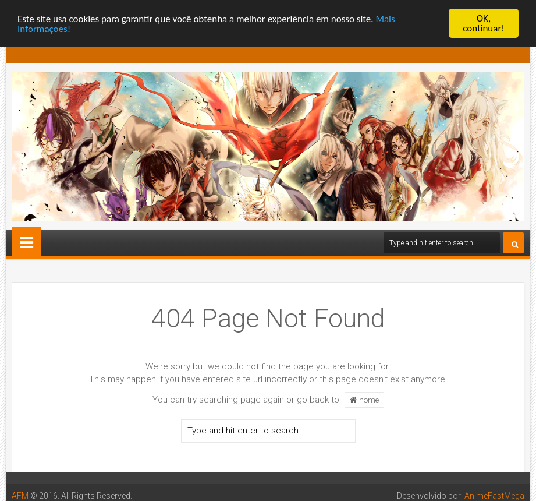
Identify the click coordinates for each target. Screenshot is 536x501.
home (364, 399)
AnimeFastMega (494, 495)
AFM (20, 495)
